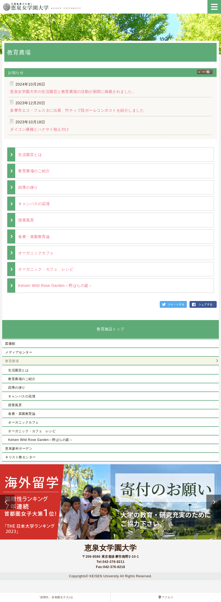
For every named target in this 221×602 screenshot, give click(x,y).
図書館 (10, 344)
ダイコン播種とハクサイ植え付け (39, 129)
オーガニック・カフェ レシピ (45, 269)
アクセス (167, 597)
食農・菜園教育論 (34, 236)
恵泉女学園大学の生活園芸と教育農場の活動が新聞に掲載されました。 (73, 91)
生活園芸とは (30, 154)
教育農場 (12, 361)
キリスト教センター (20, 457)
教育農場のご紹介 (34, 171)
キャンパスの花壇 (34, 204)
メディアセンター (18, 352)
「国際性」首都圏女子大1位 (55, 597)
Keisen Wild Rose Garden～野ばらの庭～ (55, 285)
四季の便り (28, 187)
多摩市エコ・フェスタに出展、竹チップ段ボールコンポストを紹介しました (77, 110)
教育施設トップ (110, 329)
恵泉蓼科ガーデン (18, 448)
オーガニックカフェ (36, 253)
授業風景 (26, 220)
